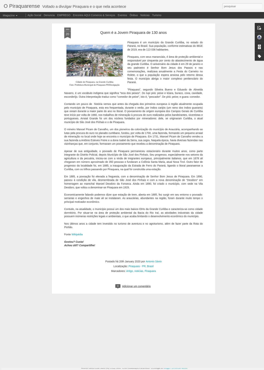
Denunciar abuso (179, 368)
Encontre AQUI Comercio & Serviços (94, 15)
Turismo (156, 15)
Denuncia (49, 15)
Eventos (123, 15)
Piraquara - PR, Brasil (141, 228)
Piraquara (150, 233)
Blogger (167, 368)
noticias (138, 233)
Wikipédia (77, 196)
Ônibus (134, 15)
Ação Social (34, 15)
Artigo (129, 233)
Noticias (145, 15)
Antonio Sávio (154, 223)
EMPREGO (64, 15)
